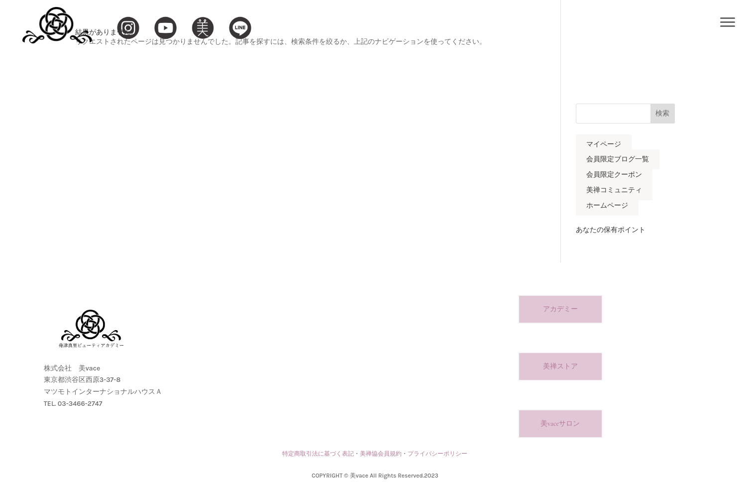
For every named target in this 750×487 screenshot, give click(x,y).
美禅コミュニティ (614, 190)
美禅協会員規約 (381, 453)
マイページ (603, 144)
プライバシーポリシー (437, 453)
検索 (662, 113)
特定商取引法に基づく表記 (318, 453)
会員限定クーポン (614, 175)
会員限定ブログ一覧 (617, 159)
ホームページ (607, 205)
